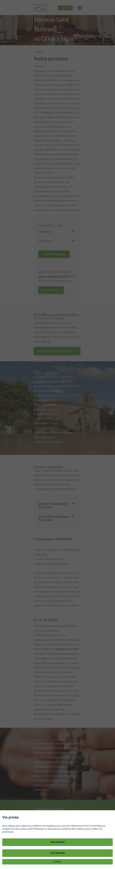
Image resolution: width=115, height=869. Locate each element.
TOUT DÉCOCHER (57, 853)
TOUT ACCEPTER (57, 842)
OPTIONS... (57, 862)
